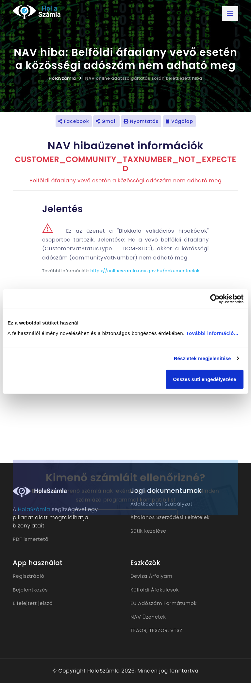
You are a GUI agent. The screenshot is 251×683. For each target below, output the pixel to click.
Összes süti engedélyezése (204, 379)
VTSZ (176, 630)
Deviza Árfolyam (151, 576)
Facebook (73, 121)
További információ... (212, 333)
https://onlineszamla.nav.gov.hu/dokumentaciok (145, 271)
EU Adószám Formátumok (163, 603)
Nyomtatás (141, 121)
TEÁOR (138, 630)
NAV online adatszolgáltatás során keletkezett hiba (143, 78)
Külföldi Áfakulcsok (154, 589)
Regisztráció (28, 576)
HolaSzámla (62, 78)
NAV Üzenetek (148, 616)
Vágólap (179, 121)
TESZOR (158, 630)
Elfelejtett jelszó (33, 603)
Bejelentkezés (30, 589)
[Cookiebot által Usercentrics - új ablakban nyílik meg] (214, 299)
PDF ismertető (30, 539)
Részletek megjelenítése (202, 358)
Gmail (106, 121)
